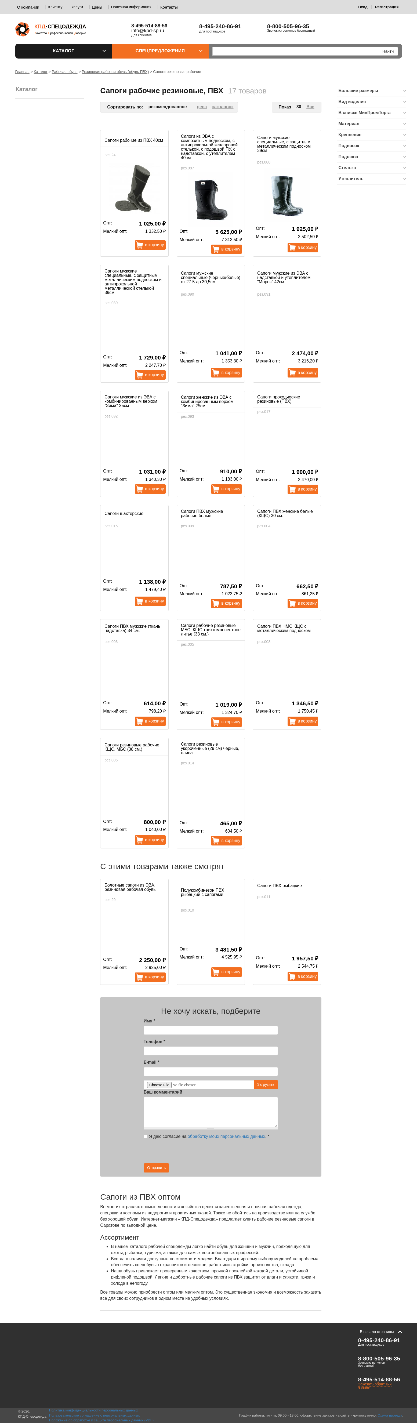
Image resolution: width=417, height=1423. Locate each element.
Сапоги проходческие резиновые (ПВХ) (278, 399)
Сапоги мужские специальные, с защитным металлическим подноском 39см (284, 144)
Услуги (77, 7)
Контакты (169, 7)
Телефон (154, 1041)
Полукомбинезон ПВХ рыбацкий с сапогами (202, 892)
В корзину (154, 244)
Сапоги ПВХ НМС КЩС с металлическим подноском (284, 628)
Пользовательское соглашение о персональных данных (94, 1415)
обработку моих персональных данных (226, 1136)
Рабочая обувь (65, 72)
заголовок (223, 106)
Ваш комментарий (163, 1092)
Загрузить (265, 1084)
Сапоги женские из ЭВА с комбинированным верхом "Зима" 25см (207, 401)
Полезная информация (131, 7)
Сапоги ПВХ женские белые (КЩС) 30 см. (285, 513)
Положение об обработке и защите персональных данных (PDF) (101, 1420)
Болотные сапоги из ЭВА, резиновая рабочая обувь (129, 887)
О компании (28, 7)
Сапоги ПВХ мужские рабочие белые (202, 513)
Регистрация (387, 7)
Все (310, 106)
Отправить (156, 1168)
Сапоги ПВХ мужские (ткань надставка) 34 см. (132, 628)
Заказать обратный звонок (374, 1386)
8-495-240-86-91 (220, 26)
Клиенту (55, 7)
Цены (97, 7)
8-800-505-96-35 (288, 26)
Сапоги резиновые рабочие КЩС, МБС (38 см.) (131, 747)
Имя (149, 1021)
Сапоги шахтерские (123, 513)
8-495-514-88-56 (379, 1379)
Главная (22, 72)
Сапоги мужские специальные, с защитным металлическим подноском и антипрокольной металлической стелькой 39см (132, 282)
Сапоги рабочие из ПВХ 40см (133, 140)
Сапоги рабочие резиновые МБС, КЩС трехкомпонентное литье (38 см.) (211, 629)
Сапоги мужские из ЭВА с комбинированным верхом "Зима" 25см (130, 401)
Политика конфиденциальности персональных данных (93, 1410)
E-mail (151, 1062)
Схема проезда (390, 1415)
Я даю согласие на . (206, 1136)
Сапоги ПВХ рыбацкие (279, 885)
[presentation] (230, 1152)
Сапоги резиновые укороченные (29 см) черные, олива (210, 748)
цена (202, 106)
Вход (363, 7)
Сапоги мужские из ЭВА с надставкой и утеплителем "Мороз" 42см (283, 277)
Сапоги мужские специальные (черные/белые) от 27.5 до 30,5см (210, 277)
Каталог (79, 50)
